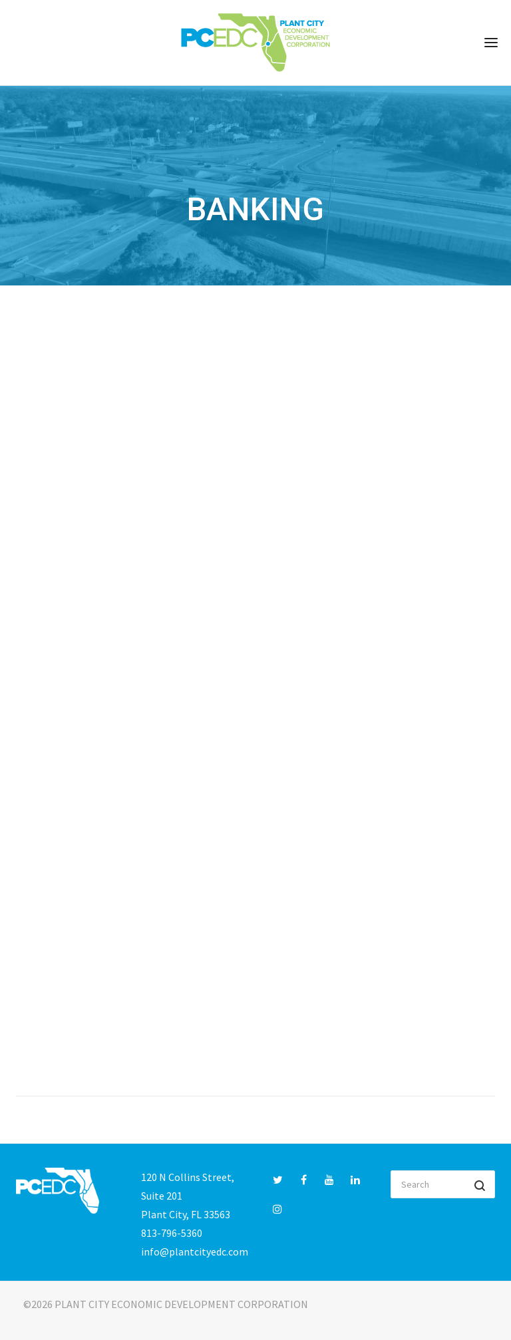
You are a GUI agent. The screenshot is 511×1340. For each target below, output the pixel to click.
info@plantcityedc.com (194, 1251)
